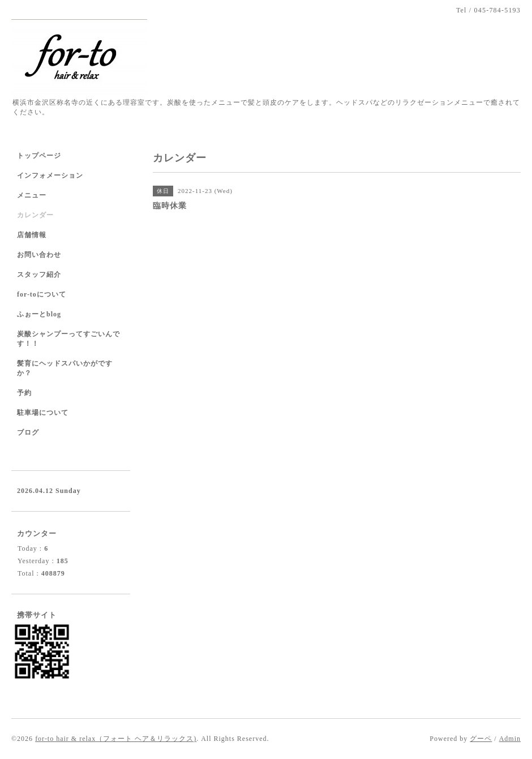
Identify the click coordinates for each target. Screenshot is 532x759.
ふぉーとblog (39, 314)
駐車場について (42, 413)
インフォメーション (50, 175)
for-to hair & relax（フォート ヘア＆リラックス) (115, 739)
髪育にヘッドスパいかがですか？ (65, 368)
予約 (24, 393)
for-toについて (41, 294)
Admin (510, 739)
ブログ (28, 432)
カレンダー (35, 215)
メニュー (31, 195)
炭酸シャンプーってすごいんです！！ (68, 339)
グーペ (481, 739)
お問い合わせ (39, 255)
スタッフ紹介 (39, 274)
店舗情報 (31, 235)
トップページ (39, 156)
